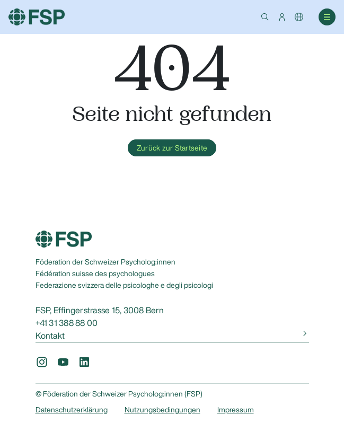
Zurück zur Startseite (172, 148)
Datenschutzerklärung (72, 409)
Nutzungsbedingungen (162, 409)
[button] (265, 17)
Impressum (235, 409)
